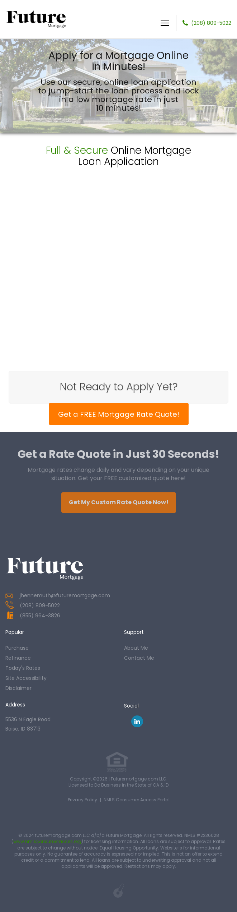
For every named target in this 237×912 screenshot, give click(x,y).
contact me (139, 658)
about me (136, 647)
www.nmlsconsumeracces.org (47, 841)
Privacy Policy (82, 800)
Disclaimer (18, 688)
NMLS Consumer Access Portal (137, 800)
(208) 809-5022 (211, 23)
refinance (18, 658)
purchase (17, 647)
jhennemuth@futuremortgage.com (65, 595)
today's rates (22, 668)
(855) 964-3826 (40, 615)
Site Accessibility (26, 678)
